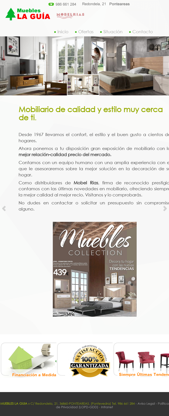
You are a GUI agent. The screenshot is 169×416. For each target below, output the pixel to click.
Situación (111, 31)
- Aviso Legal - (146, 403)
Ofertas (84, 31)
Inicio (61, 31)
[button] (4, 208)
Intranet (107, 407)
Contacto (141, 31)
